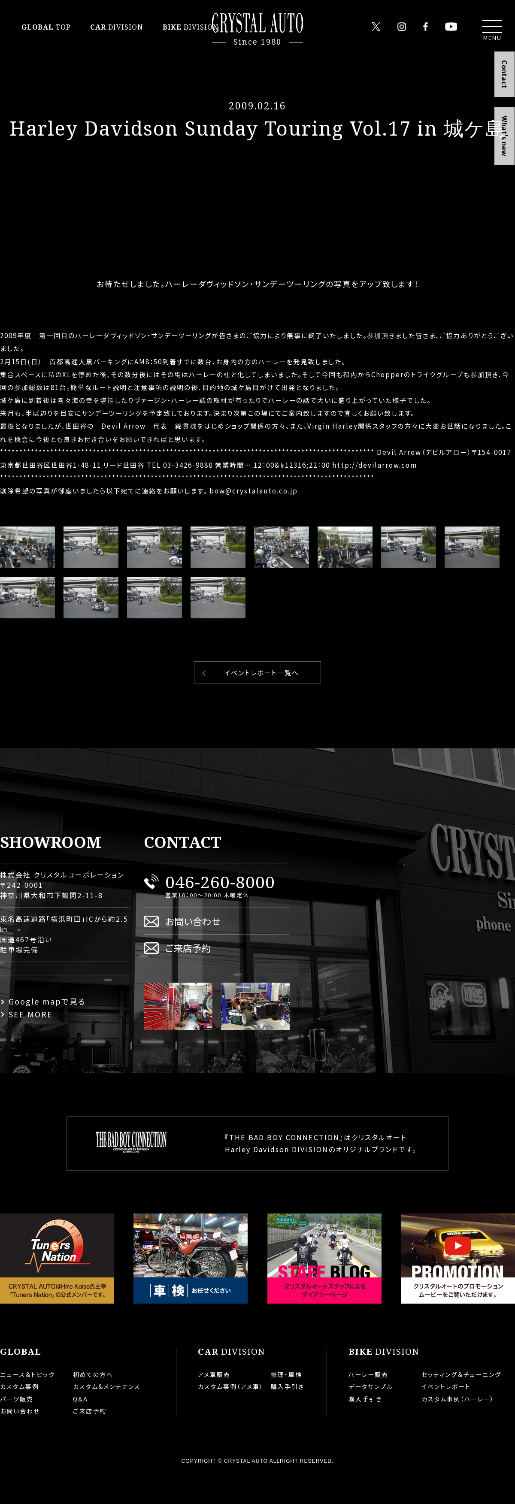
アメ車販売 (214, 1402)
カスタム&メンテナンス (107, 1414)
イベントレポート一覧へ (261, 700)
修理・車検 (286, 1402)
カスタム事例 (19, 1414)
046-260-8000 (220, 909)
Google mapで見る (47, 1028)
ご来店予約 (188, 975)
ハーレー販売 (368, 1402)
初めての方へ (93, 1402)
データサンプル (370, 1414)
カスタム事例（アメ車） (231, 1414)
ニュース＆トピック (27, 1402)
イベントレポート (446, 1414)
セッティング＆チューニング (461, 1402)
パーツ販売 (16, 1426)
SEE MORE (31, 1041)
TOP (46, 27)
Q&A (80, 1426)
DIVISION (116, 27)
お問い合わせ (193, 948)
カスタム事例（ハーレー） (457, 1426)
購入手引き (287, 1414)
